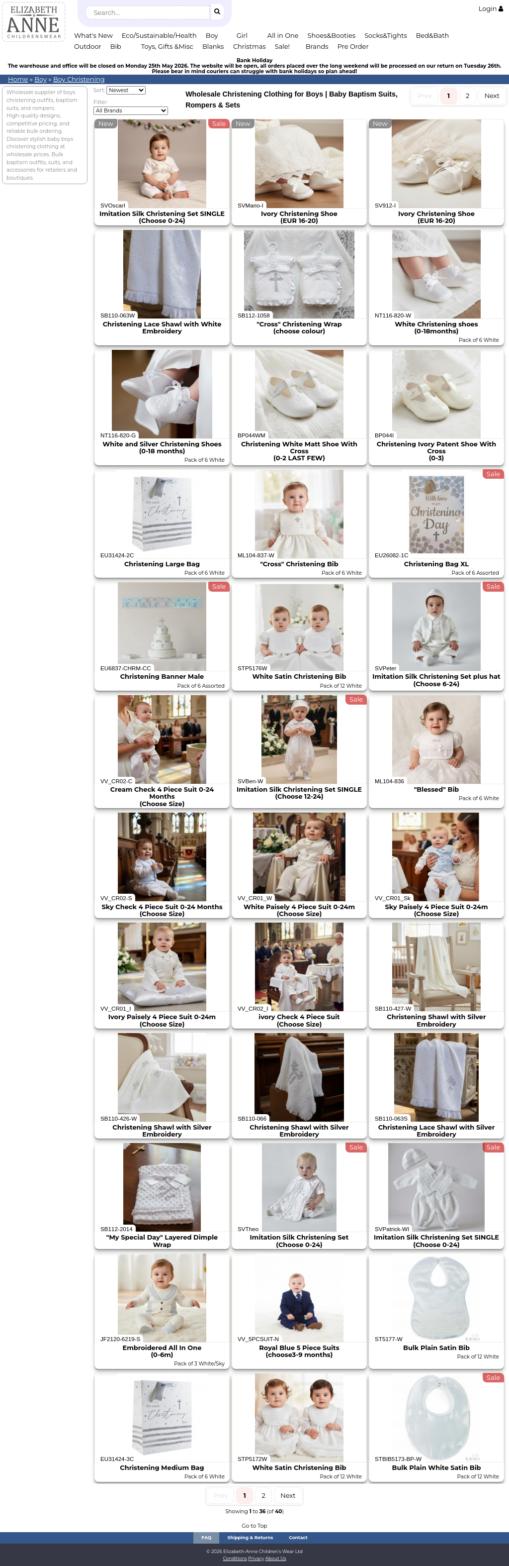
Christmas (249, 46)
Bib (115, 46)
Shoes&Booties (332, 35)
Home (18, 79)
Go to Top (254, 1526)
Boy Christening (79, 79)
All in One (283, 35)
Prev (425, 96)
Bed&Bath (432, 35)
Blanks (213, 46)
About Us (275, 1558)
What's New (93, 35)
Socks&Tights (385, 35)
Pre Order (353, 46)
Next (492, 96)
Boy (212, 35)
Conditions (235, 1558)
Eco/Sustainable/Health (159, 35)
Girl (242, 35)
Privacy (256, 1558)
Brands (317, 46)
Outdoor (87, 46)
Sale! (282, 46)
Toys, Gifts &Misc (167, 46)
